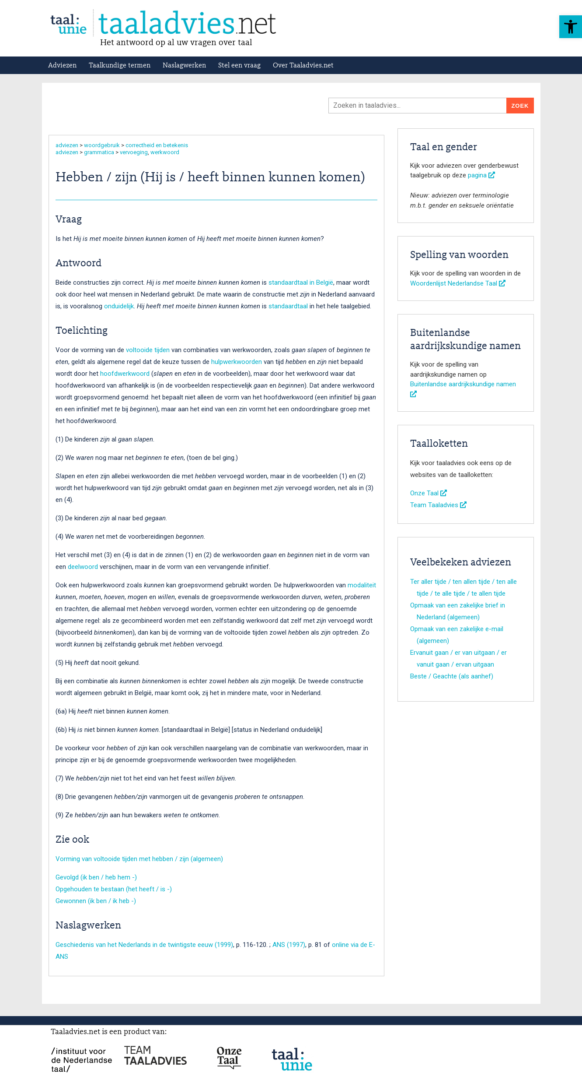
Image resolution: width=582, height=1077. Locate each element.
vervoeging (134, 152)
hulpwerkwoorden (236, 362)
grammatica (99, 152)
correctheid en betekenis (156, 145)
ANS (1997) (288, 945)
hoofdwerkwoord (125, 374)
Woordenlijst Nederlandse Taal (457, 283)
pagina (481, 175)
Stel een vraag (239, 65)
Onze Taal (428, 493)
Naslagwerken (184, 65)
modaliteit (362, 585)
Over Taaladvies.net (303, 65)
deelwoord (83, 567)
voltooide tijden (148, 350)
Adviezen (62, 65)
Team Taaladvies (438, 505)
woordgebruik (102, 145)
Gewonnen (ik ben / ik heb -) (96, 901)
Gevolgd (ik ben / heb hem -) (96, 877)
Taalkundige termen (119, 65)
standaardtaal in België (300, 282)
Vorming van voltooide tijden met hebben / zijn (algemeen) (139, 859)
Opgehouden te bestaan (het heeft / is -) (114, 889)
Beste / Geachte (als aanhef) (451, 676)
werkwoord (164, 152)
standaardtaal (288, 306)
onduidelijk (119, 306)
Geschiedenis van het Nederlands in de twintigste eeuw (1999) (144, 945)
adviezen (67, 145)
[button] (570, 26)
